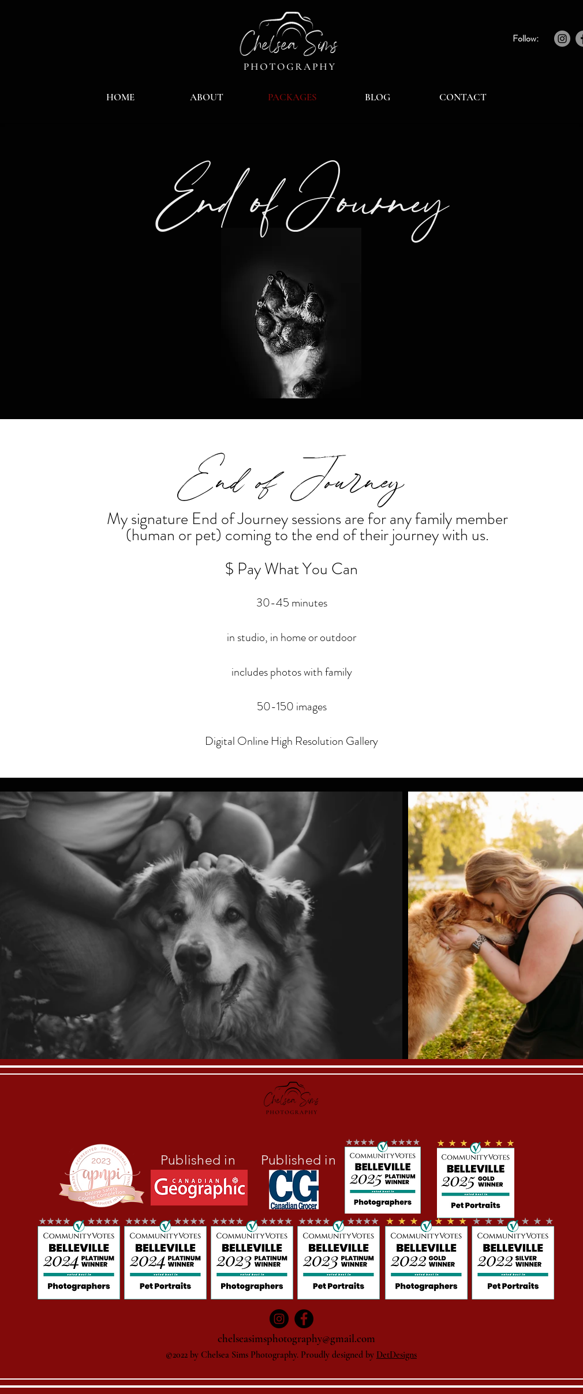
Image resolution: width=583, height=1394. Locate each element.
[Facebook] (303, 1318)
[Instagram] (562, 39)
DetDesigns (396, 1355)
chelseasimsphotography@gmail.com (296, 1338)
